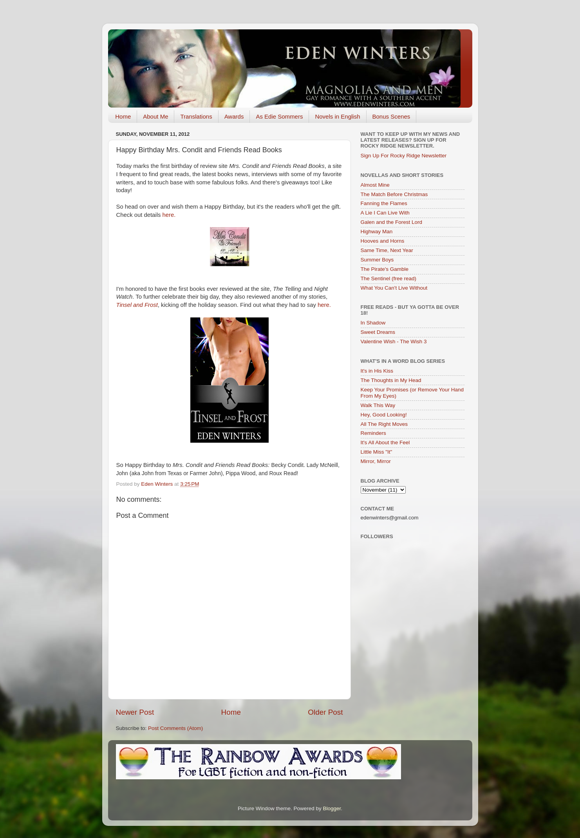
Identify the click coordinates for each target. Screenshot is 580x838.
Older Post (325, 712)
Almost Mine (375, 185)
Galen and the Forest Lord (392, 222)
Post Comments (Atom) (175, 728)
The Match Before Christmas (394, 194)
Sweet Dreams (378, 332)
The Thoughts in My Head (391, 380)
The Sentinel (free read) (389, 278)
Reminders (373, 433)
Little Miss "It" (376, 452)
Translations (196, 116)
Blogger (332, 808)
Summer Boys (377, 260)
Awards (234, 116)
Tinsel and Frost (137, 305)
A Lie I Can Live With (385, 213)
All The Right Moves (384, 424)
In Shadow (373, 323)
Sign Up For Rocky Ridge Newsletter (404, 156)
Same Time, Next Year (387, 250)
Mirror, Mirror (376, 461)
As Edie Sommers (279, 116)
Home (123, 116)
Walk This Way (378, 405)
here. (170, 215)
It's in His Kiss (377, 371)
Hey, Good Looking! (384, 415)
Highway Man (377, 231)
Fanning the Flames (384, 203)
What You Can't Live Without (394, 288)
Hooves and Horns (383, 241)
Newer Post (135, 712)
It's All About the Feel (385, 442)
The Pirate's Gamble (385, 269)
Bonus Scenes (391, 116)
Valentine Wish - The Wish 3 (394, 341)
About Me (155, 116)
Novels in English (337, 116)
